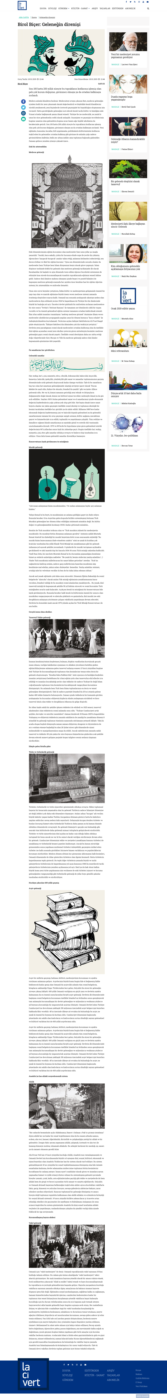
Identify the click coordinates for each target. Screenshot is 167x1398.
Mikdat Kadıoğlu (129, 403)
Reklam (139, 1374)
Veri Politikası (141, 1386)
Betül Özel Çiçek (129, 107)
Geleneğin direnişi (47, 17)
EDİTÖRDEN (117, 8)
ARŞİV (95, 8)
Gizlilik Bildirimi (142, 1378)
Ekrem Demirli (128, 191)
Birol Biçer (23, 84)
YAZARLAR (105, 8)
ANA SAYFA (24, 17)
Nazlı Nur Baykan (129, 276)
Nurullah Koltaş (128, 234)
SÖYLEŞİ (52, 8)
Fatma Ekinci (127, 149)
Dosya (34, 17)
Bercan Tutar (127, 446)
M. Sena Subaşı (128, 361)
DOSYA (43, 8)
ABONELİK (130, 8)
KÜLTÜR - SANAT (79, 8)
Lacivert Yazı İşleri (129, 64)
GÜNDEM (62, 8)
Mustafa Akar (127, 319)
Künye (138, 1370)
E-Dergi (139, 1382)
